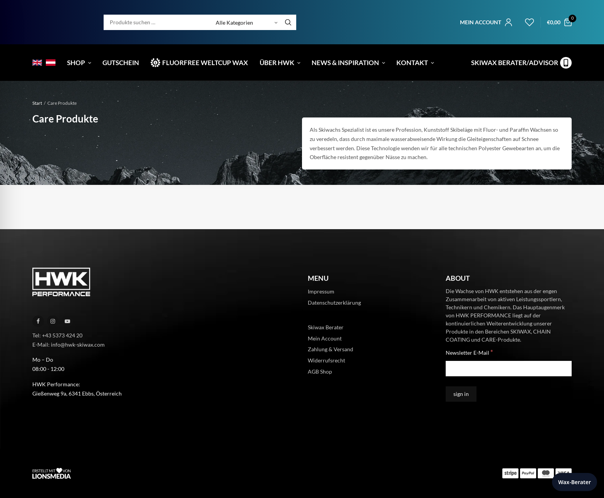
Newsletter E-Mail (469, 352)
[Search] (288, 22)
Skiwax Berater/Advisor (514, 63)
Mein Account (325, 338)
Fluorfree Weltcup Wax (205, 63)
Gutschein (120, 63)
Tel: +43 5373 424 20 (57, 335)
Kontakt (412, 63)
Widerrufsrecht (326, 360)
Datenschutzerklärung (334, 302)
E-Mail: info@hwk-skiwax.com (68, 344)
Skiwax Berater (326, 327)
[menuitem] (37, 62)
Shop (76, 63)
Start (37, 103)
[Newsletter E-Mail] (509, 368)
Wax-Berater (574, 482)
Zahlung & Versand (330, 349)
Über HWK (277, 63)
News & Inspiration (345, 63)
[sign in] (461, 394)
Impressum (321, 291)
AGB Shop (320, 371)
